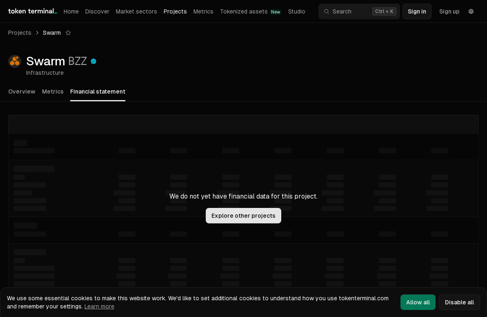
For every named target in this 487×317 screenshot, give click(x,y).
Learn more (99, 306)
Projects (175, 11)
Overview (22, 91)
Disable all (459, 302)
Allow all (418, 302)
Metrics (203, 11)
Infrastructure (45, 72)
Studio (296, 11)
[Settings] (471, 11)
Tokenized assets (251, 11)
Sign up (449, 11)
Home (71, 11)
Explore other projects (243, 215)
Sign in (417, 11)
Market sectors (136, 11)
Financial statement (97, 91)
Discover (97, 11)
